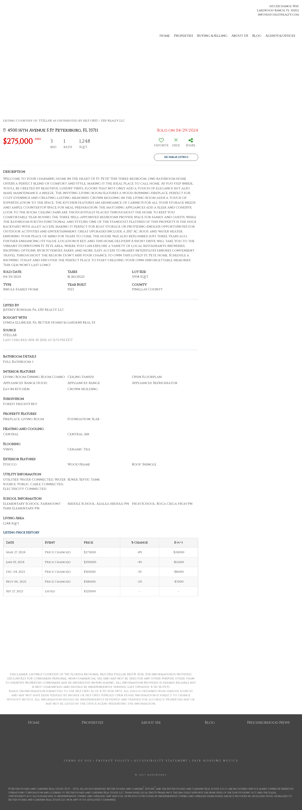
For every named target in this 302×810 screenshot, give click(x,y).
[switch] (161, 144)
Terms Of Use (78, 760)
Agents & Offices (280, 35)
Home (165, 35)
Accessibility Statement (161, 760)
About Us (240, 35)
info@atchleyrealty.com (278, 15)
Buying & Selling (212, 35)
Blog (256, 35)
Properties (183, 35)
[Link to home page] (4, 7)
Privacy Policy (113, 760)
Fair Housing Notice (215, 760)
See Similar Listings (176, 157)
